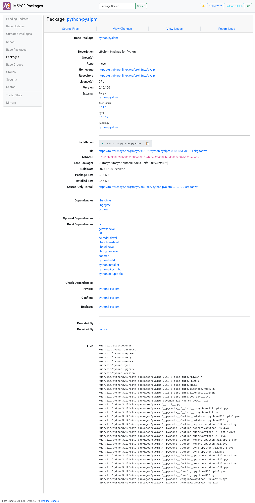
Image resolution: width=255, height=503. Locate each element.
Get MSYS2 (215, 6)
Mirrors (11, 103)
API (248, 6)
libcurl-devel (107, 247)
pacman (104, 256)
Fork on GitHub (234, 6)
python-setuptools (111, 274)
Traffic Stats (14, 95)
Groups (11, 72)
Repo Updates (15, 26)
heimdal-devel (108, 238)
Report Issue (226, 29)
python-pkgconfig (110, 269)
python (103, 209)
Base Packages (16, 49)
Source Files (70, 29)
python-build (107, 260)
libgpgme (105, 205)
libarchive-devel (109, 242)
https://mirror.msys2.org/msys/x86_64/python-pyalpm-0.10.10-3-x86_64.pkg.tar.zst (153, 151)
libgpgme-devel (109, 251)
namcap (104, 329)
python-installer (109, 265)
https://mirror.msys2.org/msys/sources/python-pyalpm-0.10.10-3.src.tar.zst (148, 187)
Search (141, 6)
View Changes (122, 29)
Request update (50, 500)
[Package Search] (117, 6)
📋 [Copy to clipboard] (148, 143)
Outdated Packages (19, 34)
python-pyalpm (82, 19)
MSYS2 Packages (23, 6)
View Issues (175, 29)
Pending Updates (17, 19)
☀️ (203, 6)
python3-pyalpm (109, 289)
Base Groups (14, 64)
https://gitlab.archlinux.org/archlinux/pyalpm (128, 69)
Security (11, 79)
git (100, 233)
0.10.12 (103, 117)
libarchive (105, 200)
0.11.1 (103, 107)
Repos (10, 42)
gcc (101, 224)
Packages (12, 57)
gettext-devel (107, 229)
